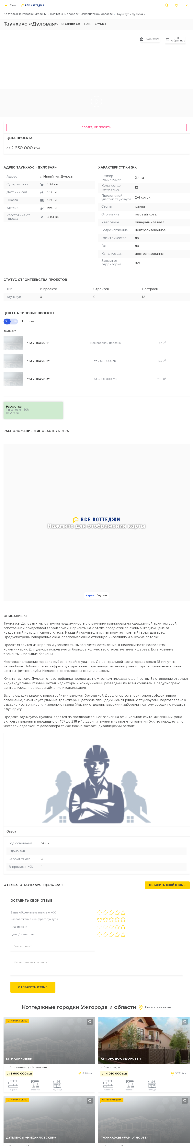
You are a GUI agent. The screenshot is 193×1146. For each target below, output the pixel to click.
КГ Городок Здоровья (121, 1059)
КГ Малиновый (19, 1059)
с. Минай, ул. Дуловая (57, 176)
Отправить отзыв (34, 987)
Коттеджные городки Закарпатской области (81, 14)
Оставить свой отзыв (167, 885)
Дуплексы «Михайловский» (31, 1138)
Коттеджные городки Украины (25, 14)
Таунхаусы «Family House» (125, 1138)
